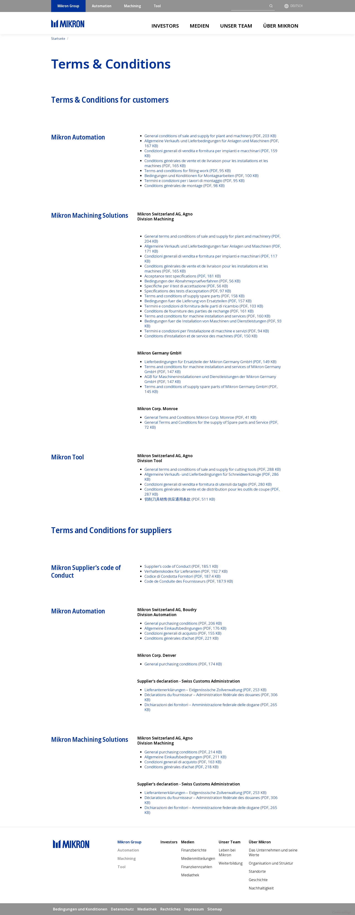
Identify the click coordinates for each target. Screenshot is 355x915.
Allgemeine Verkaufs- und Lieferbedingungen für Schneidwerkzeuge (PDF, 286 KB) (211, 477)
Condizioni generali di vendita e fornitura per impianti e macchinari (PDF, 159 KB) (210, 153)
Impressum (194, 909)
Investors (165, 25)
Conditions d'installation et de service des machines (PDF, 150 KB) (200, 335)
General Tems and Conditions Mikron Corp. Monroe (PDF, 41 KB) (200, 417)
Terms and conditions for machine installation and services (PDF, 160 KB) (207, 316)
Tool (157, 5)
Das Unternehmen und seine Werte (273, 852)
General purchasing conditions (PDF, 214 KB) (183, 751)
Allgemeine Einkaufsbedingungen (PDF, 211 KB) (185, 756)
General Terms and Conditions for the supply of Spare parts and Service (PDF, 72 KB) (211, 425)
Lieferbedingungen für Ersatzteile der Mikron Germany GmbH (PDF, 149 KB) (210, 361)
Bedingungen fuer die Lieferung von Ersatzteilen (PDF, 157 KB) (198, 300)
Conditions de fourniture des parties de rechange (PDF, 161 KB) (199, 311)
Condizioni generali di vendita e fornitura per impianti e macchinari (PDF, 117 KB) (210, 258)
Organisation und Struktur (271, 863)
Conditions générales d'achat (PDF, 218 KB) (181, 766)
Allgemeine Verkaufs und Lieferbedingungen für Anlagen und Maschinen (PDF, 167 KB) (211, 143)
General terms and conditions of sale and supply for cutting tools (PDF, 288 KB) (212, 469)
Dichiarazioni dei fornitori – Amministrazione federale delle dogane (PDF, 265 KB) (210, 707)
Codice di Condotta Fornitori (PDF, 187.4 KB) (182, 576)
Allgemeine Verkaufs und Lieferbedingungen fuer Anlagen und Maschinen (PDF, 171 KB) (212, 249)
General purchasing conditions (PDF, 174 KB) (183, 664)
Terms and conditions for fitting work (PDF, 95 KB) (187, 170)
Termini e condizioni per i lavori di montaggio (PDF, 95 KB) (194, 180)
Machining (132, 5)
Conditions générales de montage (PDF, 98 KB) (184, 185)
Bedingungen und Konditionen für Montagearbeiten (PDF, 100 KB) (201, 175)
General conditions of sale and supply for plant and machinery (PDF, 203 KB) (210, 135)
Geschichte (258, 879)
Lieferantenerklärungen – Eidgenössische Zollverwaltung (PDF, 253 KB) (205, 689)
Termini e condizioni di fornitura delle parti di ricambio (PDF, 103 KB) (203, 306)
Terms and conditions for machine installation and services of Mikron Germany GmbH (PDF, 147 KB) (212, 369)
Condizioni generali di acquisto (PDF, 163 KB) (182, 761)
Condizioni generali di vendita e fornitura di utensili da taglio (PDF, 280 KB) (208, 484)
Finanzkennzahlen (196, 866)
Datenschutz (122, 909)
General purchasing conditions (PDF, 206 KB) (183, 623)
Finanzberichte (193, 850)
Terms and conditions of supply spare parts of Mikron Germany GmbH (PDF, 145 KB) (211, 389)
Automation (101, 5)
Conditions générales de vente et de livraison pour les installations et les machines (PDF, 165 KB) (206, 163)
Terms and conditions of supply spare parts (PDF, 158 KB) (194, 295)
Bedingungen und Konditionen (80, 909)
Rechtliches (170, 909)
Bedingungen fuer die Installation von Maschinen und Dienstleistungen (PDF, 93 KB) (213, 323)
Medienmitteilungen (198, 858)
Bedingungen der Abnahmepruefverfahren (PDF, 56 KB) (192, 281)
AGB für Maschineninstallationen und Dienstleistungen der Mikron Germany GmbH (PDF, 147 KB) (210, 379)
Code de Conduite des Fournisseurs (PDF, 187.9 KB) (188, 581)
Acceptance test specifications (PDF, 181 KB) (182, 276)
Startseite (58, 38)
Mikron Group (68, 5)
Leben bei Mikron (227, 852)
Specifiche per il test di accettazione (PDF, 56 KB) (186, 285)
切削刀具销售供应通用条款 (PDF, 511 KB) (179, 499)
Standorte (257, 871)
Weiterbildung (230, 863)
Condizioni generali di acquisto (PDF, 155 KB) (182, 633)
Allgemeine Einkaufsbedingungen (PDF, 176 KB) (185, 628)
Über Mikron (280, 25)
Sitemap (214, 909)
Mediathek (190, 874)
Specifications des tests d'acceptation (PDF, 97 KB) (187, 290)
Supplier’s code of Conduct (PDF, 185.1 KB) (181, 566)
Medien (199, 25)
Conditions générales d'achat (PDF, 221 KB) (181, 638)
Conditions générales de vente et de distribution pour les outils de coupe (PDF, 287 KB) (212, 492)
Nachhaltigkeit (261, 888)
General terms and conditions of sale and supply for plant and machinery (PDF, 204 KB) (212, 239)
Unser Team (236, 25)
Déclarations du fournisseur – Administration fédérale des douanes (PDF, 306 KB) (211, 697)
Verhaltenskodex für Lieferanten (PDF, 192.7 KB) (186, 571)
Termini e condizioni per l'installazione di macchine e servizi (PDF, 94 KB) (206, 330)
